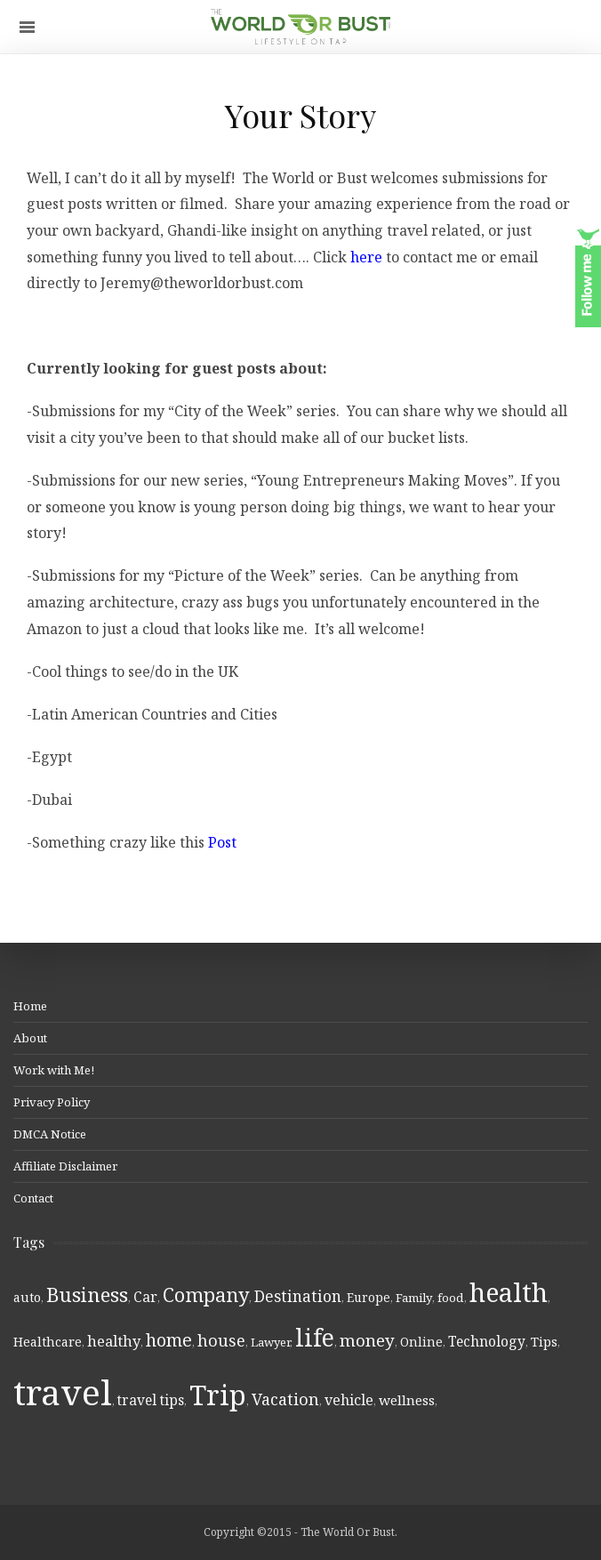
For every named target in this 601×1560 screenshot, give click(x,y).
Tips (544, 1341)
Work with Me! (53, 1070)
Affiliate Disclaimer (65, 1166)
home (169, 1340)
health (508, 1292)
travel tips (150, 1400)
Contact (33, 1198)
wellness (407, 1400)
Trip (217, 1394)
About (30, 1038)
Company (206, 1294)
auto (27, 1297)
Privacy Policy (51, 1102)
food (450, 1298)
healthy (113, 1341)
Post (222, 842)
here (368, 257)
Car (145, 1297)
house (221, 1340)
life (314, 1338)
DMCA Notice (49, 1134)
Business (87, 1294)
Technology (486, 1341)
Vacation (285, 1399)
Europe (368, 1297)
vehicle (349, 1400)
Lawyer (270, 1342)
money (367, 1340)
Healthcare (47, 1341)
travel (62, 1391)
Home (30, 1006)
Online (421, 1341)
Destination (297, 1296)
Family (414, 1298)
